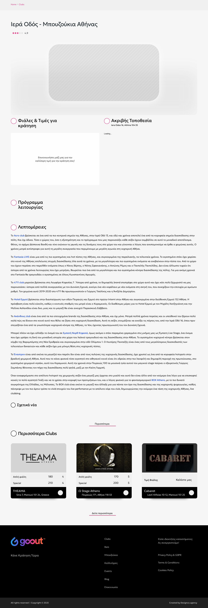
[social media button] (13, 568)
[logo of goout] (28, 541)
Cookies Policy (165, 570)
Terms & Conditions (168, 562)
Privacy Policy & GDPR (169, 554)
